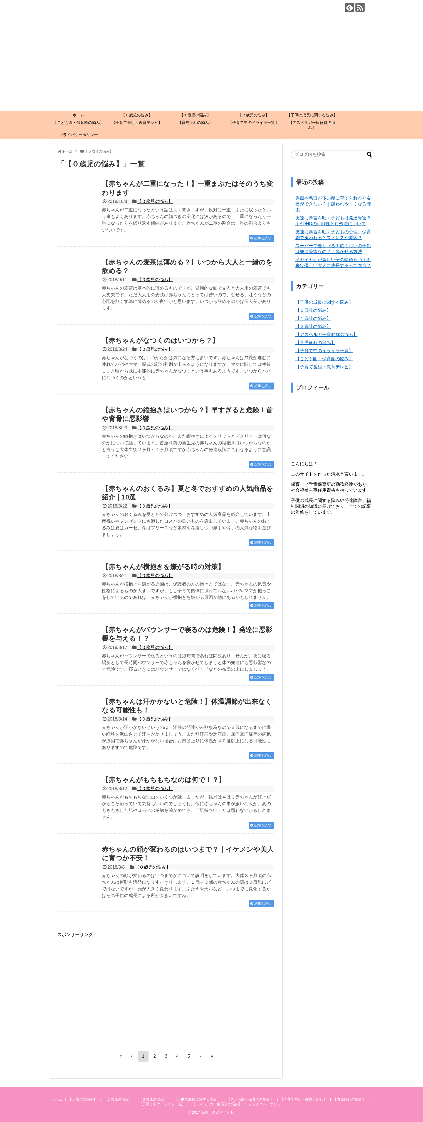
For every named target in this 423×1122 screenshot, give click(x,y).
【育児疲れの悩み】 (195, 122)
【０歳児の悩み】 (136, 115)
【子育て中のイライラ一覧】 (253, 122)
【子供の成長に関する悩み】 (312, 115)
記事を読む (262, 238)
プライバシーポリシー (78, 135)
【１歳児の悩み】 (195, 115)
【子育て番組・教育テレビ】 (137, 122)
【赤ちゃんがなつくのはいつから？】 (160, 340)
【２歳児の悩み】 (253, 115)
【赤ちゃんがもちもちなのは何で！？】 (163, 779)
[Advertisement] (212, 70)
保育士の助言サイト (217, 1112)
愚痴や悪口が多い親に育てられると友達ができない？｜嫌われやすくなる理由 (333, 204)
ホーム (78, 115)
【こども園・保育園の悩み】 (78, 122)
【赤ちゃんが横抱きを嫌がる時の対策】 (163, 566)
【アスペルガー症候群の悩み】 (312, 125)
